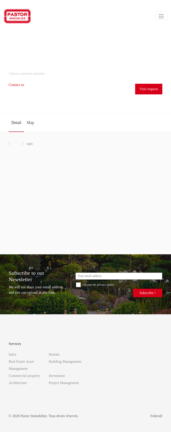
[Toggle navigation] (161, 16)
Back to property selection (26, 73)
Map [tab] (30, 122)
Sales (12, 354)
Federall (156, 416)
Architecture (18, 383)
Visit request (149, 89)
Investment (57, 376)
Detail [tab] (16, 122)
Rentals (54, 354)
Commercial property (24, 376)
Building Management (65, 361)
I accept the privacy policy (95, 284)
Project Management (64, 383)
